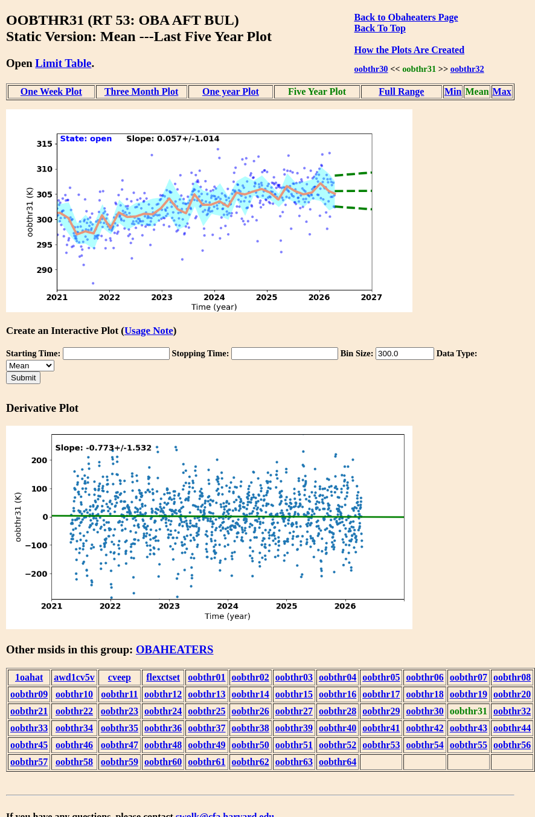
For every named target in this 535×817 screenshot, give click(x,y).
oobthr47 (119, 745)
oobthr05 (381, 677)
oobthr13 (206, 694)
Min (452, 91)
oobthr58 (74, 762)
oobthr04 (337, 677)
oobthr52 (337, 745)
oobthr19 (468, 694)
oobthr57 (29, 762)
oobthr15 (294, 694)
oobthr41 (381, 728)
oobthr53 (381, 745)
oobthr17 (381, 694)
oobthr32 (467, 69)
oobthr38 (250, 728)
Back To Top (380, 28)
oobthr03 (294, 677)
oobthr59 (119, 762)
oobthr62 (250, 762)
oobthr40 (337, 728)
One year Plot (230, 91)
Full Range (401, 91)
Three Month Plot (141, 91)
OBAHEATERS (175, 649)
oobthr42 (424, 728)
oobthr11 (119, 694)
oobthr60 (163, 762)
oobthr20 (512, 694)
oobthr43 (468, 728)
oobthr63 (294, 762)
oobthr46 (74, 745)
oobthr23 (119, 711)
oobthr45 (29, 745)
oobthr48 (163, 745)
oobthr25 (206, 711)
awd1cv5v (74, 677)
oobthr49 (206, 745)
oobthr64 (337, 762)
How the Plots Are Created (409, 50)
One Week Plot (51, 91)
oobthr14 (250, 694)
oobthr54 (424, 745)
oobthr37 (206, 728)
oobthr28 (337, 711)
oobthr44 (512, 728)
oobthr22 (74, 711)
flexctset (163, 677)
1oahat (29, 677)
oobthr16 (337, 694)
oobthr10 (74, 694)
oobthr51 (294, 745)
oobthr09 (29, 694)
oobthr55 (468, 745)
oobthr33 (29, 728)
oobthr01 (206, 677)
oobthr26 (250, 711)
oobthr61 (206, 762)
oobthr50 (250, 745)
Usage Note (148, 330)
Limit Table (63, 63)
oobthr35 (119, 728)
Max (502, 91)
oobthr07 (468, 677)
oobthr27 (294, 711)
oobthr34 (74, 728)
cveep (119, 677)
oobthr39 (294, 728)
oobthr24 (163, 711)
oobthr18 (424, 694)
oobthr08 (512, 677)
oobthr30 (371, 69)
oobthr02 (250, 677)
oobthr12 (163, 694)
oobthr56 (512, 745)
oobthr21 (29, 711)
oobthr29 (381, 711)
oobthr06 (424, 677)
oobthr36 (163, 728)
